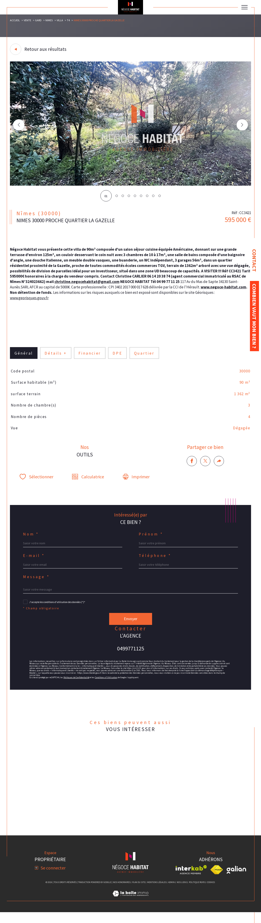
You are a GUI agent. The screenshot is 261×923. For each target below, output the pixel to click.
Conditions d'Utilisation (107, 686)
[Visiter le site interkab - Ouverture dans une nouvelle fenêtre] (191, 880)
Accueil (15, 20)
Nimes (49, 20)
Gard (38, 20)
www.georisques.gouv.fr (50, 300)
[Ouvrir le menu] (244, 7)
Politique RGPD (197, 892)
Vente (27, 20)
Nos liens (182, 892)
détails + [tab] (56, 356)
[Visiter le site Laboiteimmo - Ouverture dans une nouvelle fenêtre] (130, 909)
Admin (171, 892)
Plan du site (138, 892)
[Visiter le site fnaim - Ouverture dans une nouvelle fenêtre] (216, 880)
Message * (37, 584)
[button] (242, 125)
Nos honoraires (121, 892)
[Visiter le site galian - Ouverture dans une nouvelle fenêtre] (236, 880)
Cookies (211, 893)
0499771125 (130, 656)
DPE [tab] (118, 356)
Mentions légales (156, 892)
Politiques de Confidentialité (77, 686)
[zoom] (130, 184)
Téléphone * (155, 562)
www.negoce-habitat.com (33, 294)
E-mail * (35, 562)
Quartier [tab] (144, 356)
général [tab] (23, 356)
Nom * (32, 540)
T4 (68, 20)
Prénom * (151, 540)
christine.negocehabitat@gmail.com (130, 284)
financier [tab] (90, 356)
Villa (60, 20)
